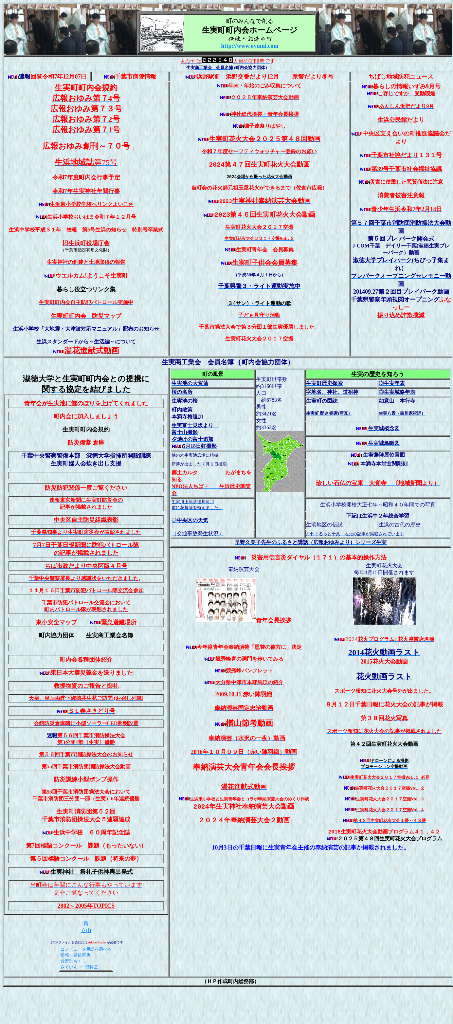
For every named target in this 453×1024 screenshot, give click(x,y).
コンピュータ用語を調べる (86, 970)
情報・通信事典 (77, 976)
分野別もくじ (75, 982)
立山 (86, 951)
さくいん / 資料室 (80, 988)
